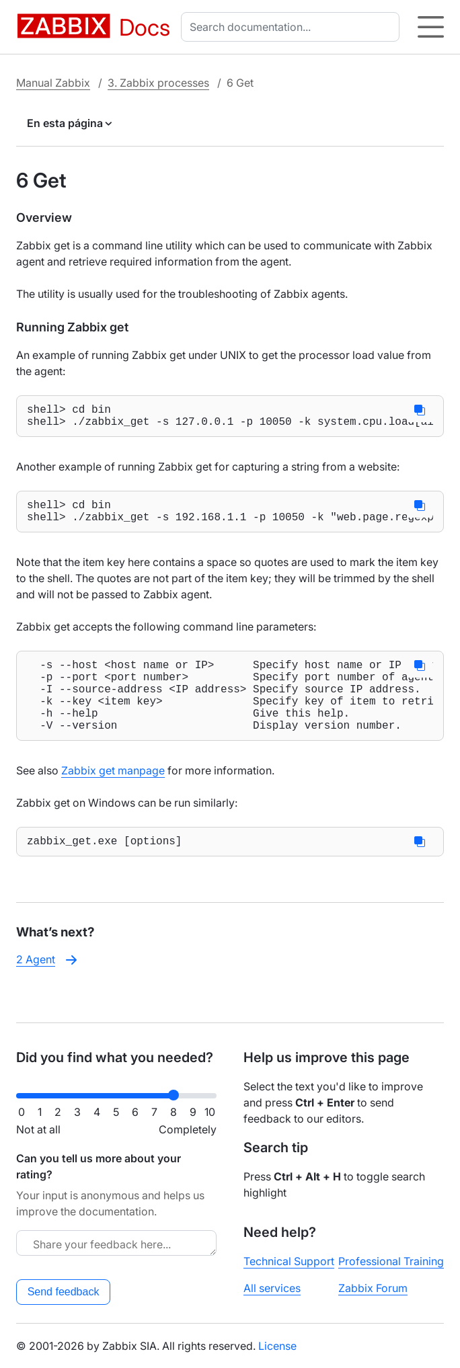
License (277, 1346)
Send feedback (64, 1291)
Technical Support (288, 1261)
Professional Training (391, 1261)
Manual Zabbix (53, 82)
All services (272, 1288)
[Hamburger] (431, 27)
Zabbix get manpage (113, 797)
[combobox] (293, 27)
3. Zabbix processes (158, 82)
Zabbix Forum (373, 1288)
